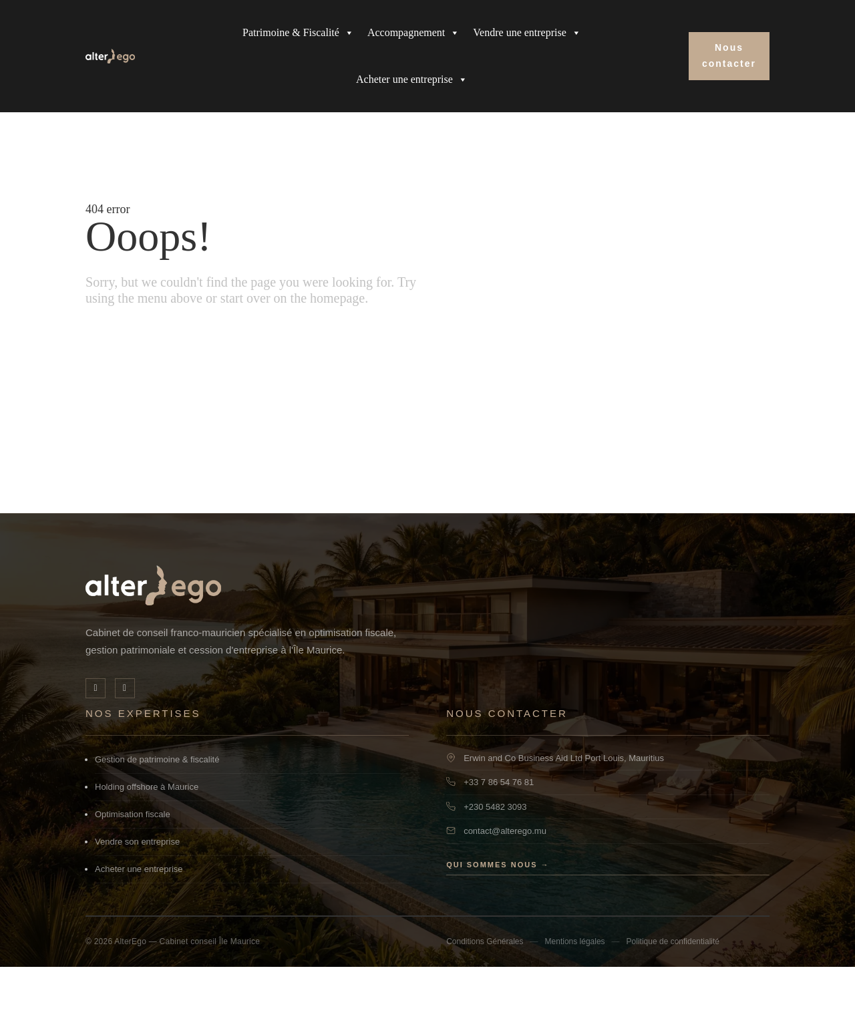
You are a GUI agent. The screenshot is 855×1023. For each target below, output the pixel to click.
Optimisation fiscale (132, 870)
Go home (125, 406)
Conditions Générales (484, 997)
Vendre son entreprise (137, 898)
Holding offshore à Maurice (146, 843)
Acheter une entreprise (412, 79)
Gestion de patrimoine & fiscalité (157, 816)
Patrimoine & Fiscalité (298, 32)
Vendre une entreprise (527, 32)
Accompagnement (413, 32)
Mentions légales (575, 997)
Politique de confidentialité (673, 997)
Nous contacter (729, 55)
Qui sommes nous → (497, 921)
